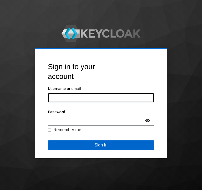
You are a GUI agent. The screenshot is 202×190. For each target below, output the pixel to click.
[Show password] (147, 121)
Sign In (101, 145)
